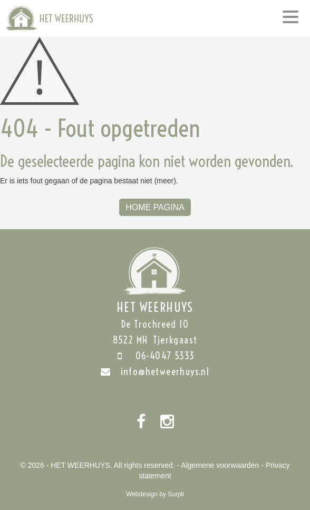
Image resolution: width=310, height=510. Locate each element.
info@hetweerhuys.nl (155, 372)
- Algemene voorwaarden (218, 465)
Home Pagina (155, 207)
